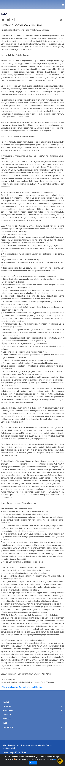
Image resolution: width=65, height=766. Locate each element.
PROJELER (7, 719)
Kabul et (33, 763)
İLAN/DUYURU (8, 727)
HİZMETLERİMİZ (9, 710)
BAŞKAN (6, 702)
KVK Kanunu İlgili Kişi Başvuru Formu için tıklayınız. (21, 687)
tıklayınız (56, 759)
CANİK (5, 723)
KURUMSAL (7, 706)
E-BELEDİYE (7, 715)
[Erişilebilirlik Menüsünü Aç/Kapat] (60, 761)
